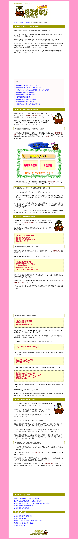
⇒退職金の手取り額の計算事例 (25, 99)
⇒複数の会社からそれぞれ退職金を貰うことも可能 (32, 90)
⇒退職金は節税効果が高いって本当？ (27, 85)
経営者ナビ (17, 22)
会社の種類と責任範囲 (21, 508)
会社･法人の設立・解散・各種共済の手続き (28, 520)
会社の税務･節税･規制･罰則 (23, 516)
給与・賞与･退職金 (25, 22)
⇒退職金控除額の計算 (22, 97)
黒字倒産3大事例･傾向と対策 (23, 506)
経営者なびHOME (20, 525)
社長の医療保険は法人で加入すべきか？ (27, 499)
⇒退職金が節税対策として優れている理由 (29, 88)
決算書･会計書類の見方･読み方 (24, 523)
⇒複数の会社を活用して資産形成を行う (28, 104)
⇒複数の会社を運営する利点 (24, 102)
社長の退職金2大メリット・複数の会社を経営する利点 (32, 503)
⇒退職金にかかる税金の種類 (24, 92)
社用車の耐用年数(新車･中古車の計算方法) (28, 501)
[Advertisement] (39, 66)
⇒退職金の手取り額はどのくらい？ (27, 95)
